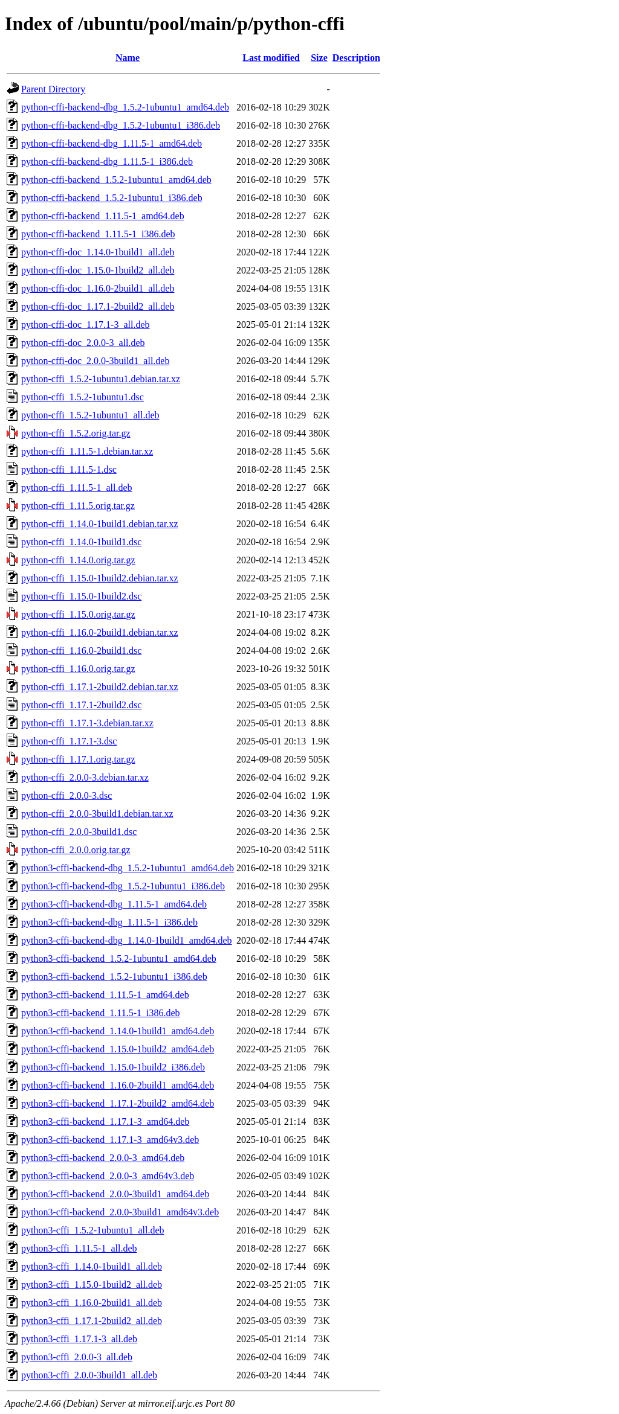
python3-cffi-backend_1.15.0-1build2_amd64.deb (117, 1049)
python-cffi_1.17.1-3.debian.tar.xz (87, 723)
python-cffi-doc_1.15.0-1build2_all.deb (97, 270)
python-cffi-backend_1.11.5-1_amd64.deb (102, 216)
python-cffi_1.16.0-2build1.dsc (81, 650)
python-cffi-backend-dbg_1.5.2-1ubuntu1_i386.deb (120, 125)
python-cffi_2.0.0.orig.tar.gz (76, 850)
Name (127, 58)
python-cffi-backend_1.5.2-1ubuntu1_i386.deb (112, 198)
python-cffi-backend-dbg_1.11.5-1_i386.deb (107, 161)
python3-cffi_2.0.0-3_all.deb (76, 1357)
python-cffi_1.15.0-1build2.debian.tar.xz (99, 578)
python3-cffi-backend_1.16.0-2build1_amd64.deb (117, 1085)
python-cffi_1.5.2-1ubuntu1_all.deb (90, 415)
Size (319, 58)
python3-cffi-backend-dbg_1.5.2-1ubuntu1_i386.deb (123, 886)
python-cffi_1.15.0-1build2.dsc (81, 596)
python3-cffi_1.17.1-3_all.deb (79, 1339)
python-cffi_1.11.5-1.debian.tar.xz (87, 451)
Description (356, 58)
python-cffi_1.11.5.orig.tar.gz (78, 506)
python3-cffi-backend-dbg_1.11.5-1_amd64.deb (114, 904)
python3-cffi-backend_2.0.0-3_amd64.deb (102, 1158)
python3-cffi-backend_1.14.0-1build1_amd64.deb (117, 1031)
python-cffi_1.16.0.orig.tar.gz (78, 669)
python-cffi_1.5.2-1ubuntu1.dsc (82, 397)
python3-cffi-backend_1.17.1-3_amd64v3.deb (110, 1139)
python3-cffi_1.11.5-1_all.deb (79, 1248)
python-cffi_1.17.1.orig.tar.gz (78, 759)
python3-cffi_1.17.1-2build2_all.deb (91, 1321)
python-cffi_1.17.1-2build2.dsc (81, 705)
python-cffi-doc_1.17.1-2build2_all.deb (97, 306)
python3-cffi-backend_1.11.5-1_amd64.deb (105, 995)
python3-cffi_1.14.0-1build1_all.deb (91, 1266)
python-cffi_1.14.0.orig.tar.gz (78, 560)
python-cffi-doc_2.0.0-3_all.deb (83, 343)
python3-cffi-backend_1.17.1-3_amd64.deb (105, 1121)
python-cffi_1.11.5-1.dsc (69, 469)
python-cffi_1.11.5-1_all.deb (76, 487)
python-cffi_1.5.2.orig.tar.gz (76, 433)
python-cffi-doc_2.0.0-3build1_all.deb (95, 361)
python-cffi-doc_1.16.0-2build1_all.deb (97, 288)
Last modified (271, 58)
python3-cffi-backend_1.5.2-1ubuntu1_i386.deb (114, 976)
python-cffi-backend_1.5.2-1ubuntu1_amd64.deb (116, 179)
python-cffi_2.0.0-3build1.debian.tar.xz (97, 813)
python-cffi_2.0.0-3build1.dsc (79, 832)
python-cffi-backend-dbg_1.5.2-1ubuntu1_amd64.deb (125, 107)
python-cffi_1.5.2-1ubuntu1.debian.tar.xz (100, 379)
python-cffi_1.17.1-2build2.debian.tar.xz (99, 687)
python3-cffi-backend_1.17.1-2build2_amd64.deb (117, 1103)
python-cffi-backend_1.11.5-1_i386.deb (98, 234)
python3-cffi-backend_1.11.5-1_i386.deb (100, 1013)
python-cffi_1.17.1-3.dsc (69, 741)
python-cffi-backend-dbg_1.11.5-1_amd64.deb (111, 143)
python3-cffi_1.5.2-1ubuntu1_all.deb (92, 1230)
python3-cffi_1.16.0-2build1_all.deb (91, 1302)
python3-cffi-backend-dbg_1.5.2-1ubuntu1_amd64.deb (127, 868)
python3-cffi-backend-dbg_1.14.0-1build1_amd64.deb (126, 940)
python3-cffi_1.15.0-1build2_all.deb (91, 1284)
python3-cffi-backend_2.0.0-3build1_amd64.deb (115, 1194)
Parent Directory (53, 89)
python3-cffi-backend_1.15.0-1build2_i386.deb (113, 1067)
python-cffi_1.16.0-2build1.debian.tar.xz (99, 632)
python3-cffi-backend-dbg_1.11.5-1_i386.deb (109, 922)
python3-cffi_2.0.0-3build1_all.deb (89, 1375)
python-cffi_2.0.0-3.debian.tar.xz (85, 777)
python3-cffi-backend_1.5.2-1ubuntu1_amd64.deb (118, 958)
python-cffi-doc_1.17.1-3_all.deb (85, 324)
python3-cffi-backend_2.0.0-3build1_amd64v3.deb (120, 1212)
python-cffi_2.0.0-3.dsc (66, 795)
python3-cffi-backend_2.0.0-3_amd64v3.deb (107, 1176)
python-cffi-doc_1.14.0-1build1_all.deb (97, 252)
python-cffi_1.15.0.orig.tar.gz (78, 614)
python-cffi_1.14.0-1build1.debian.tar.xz (99, 524)
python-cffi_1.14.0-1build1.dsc (81, 542)
